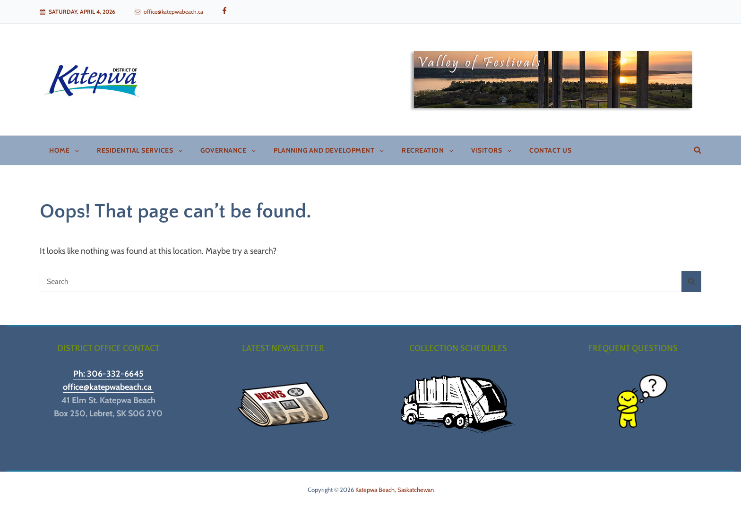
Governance (228, 150)
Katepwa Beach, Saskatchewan (394, 489)
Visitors (492, 150)
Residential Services (140, 150)
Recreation (428, 150)
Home (64, 150)
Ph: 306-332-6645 (108, 374)
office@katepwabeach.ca (169, 11)
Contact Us (550, 150)
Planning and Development (329, 150)
